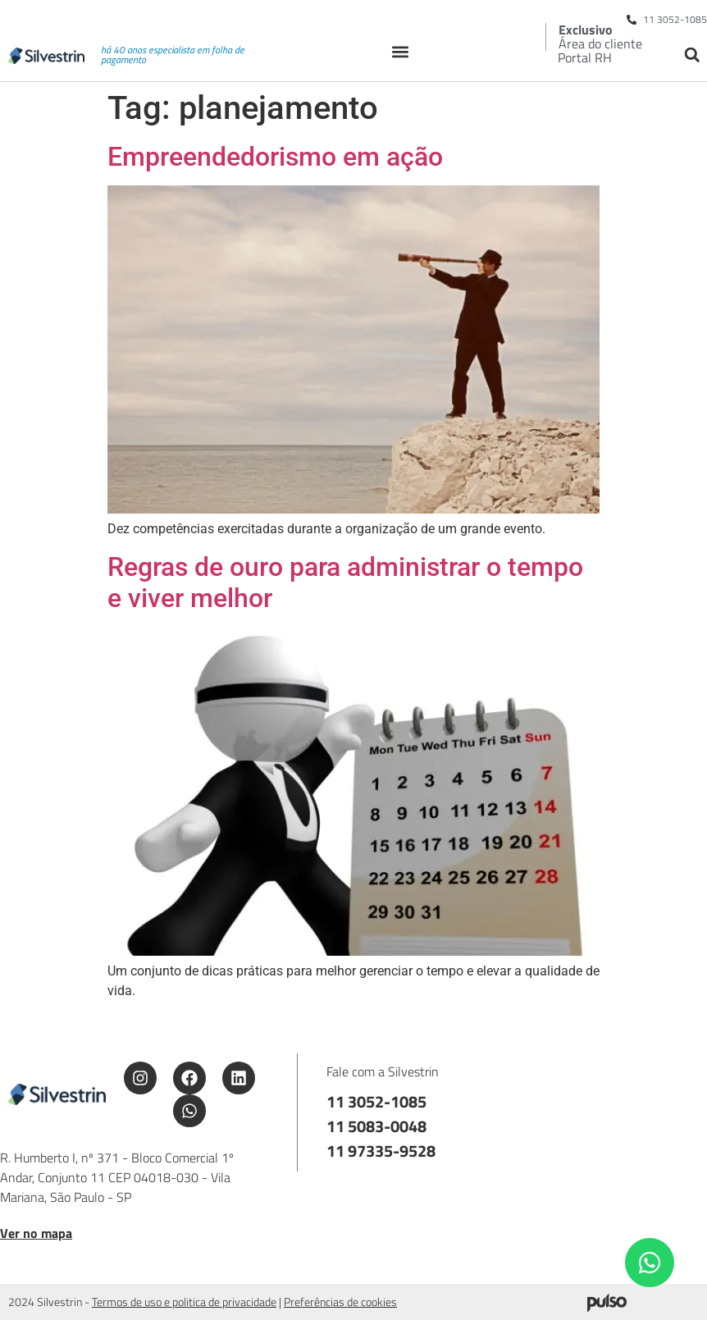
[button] (399, 51)
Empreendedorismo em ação (275, 156)
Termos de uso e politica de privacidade (184, 1301)
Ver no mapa (36, 1233)
